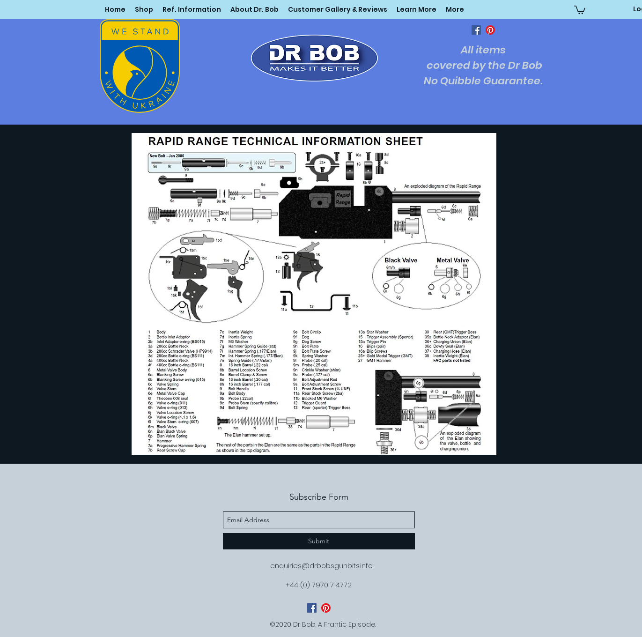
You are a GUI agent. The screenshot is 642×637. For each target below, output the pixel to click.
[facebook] (476, 30)
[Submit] (319, 541)
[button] (416, 9)
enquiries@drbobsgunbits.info (321, 565)
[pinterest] (490, 30)
